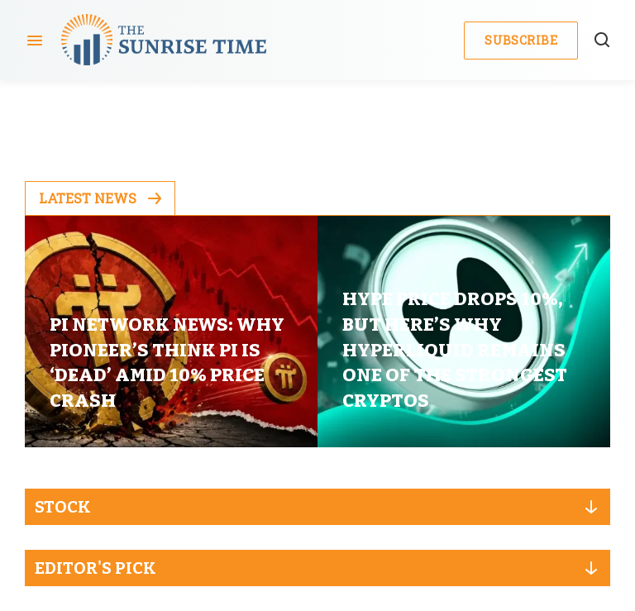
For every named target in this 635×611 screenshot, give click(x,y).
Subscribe (521, 40)
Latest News (100, 198)
